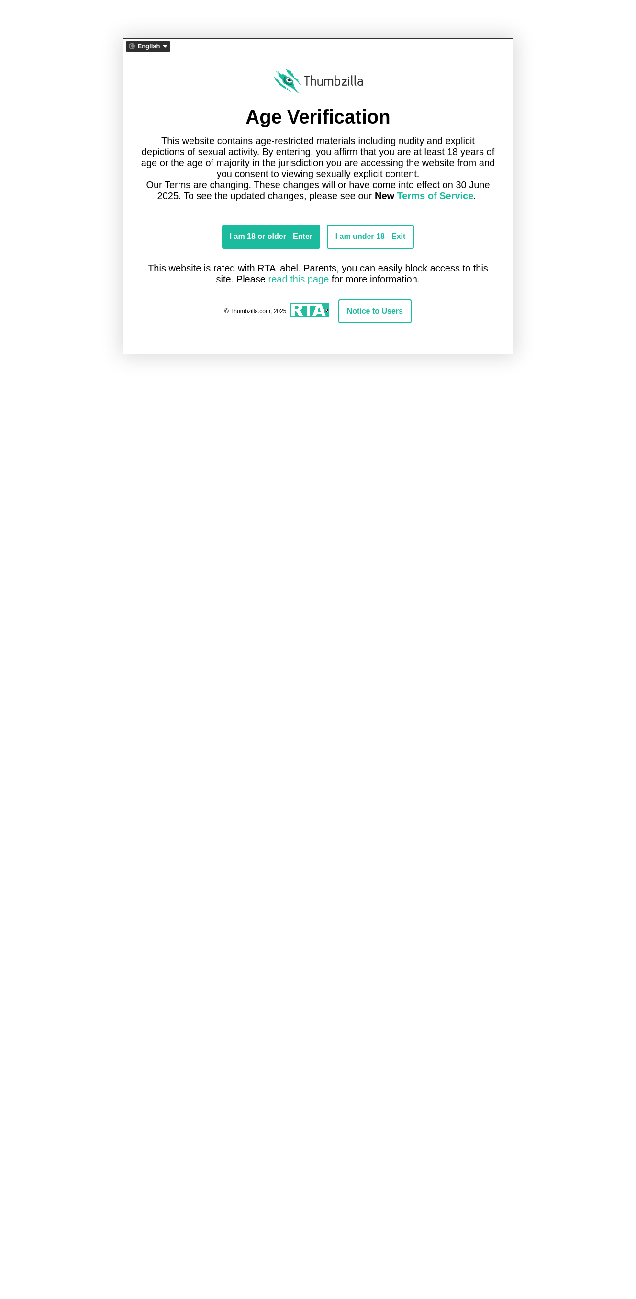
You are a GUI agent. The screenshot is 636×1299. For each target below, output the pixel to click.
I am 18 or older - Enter (271, 236)
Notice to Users (375, 311)
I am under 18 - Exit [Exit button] (370, 236)
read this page (298, 279)
